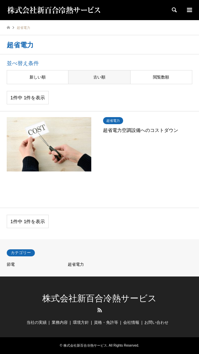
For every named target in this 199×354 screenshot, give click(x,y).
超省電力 (76, 264)
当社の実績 (37, 322)
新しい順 (38, 77)
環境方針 (81, 322)
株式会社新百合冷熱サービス (99, 298)
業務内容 (60, 322)
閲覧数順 (161, 77)
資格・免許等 (106, 322)
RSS (99, 310)
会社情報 (131, 322)
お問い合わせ (156, 322)
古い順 (99, 77)
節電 (11, 264)
